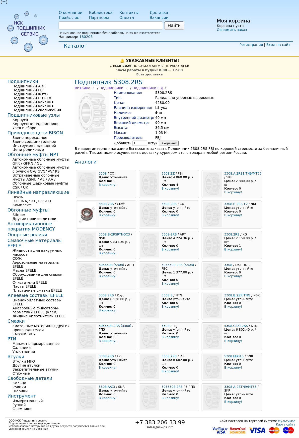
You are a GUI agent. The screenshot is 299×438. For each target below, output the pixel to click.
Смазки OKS (23, 334)
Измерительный (27, 401)
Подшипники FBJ (147, 88)
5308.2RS (106, 295)
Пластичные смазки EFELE (37, 290)
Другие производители (34, 219)
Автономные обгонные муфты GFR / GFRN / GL (40, 161)
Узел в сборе (24, 128)
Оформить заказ (232, 30)
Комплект (21, 205)
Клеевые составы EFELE (35, 295)
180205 (85, 37)
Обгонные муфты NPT (33, 154)
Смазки (16, 321)
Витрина (82, 88)
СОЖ (17, 258)
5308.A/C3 (107, 387)
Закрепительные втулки (35, 369)
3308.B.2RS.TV (236, 204)
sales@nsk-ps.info (160, 427)
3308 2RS (169, 204)
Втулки (15, 356)
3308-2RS (169, 234)
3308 (103, 173)
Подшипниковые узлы (33, 115)
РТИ (11, 338)
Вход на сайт (278, 45)
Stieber (18, 215)
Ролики (19, 387)
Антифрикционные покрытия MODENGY (31, 226)
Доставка (159, 12)
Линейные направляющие (38, 192)
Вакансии (159, 17)
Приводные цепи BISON (35, 132)
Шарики (20, 391)
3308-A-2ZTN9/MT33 (240, 387)
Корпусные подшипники (35, 124)
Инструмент (21, 396)
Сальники (21, 348)
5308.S (166, 295)
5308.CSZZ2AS (236, 326)
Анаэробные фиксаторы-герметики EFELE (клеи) (35, 310)
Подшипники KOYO (30, 94)
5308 (165, 326)
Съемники (22, 409)
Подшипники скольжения (36, 110)
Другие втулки (26, 365)
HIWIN (17, 197)
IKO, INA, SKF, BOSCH (31, 201)
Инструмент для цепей (34, 146)
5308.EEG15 (234, 356)
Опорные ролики (27, 234)
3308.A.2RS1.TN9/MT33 (242, 173)
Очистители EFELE (29, 282)
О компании (70, 12)
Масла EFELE (24, 270)
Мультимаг (286, 421)
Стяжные (21, 373)
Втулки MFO (23, 361)
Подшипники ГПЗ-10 (31, 98)
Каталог (75, 46)
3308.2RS (106, 204)
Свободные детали (29, 378)
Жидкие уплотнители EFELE (39, 316)
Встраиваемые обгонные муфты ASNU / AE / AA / (35, 177)
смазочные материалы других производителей (41, 328)
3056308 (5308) (111, 265)
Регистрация (251, 45)
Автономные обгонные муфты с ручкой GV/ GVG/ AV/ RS (40, 169)
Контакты (129, 12)
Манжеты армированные (36, 344)
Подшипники (111, 88)
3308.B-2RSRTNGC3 (114, 234)
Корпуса (20, 120)
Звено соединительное (34, 142)
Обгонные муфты (28, 210)
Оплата (126, 17)
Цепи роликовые (28, 150)
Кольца (19, 383)
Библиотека (101, 12)
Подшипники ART (28, 86)
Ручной (19, 405)
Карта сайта (285, 424)
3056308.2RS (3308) (115, 326)
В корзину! (169, 143)
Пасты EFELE (24, 286)
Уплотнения (23, 352)
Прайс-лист (70, 17)
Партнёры (99, 17)
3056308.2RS (172, 387)
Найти (174, 25)
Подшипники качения (33, 102)
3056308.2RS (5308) (177, 265)
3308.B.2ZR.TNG (237, 295)
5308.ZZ (168, 173)
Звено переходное (29, 138)
